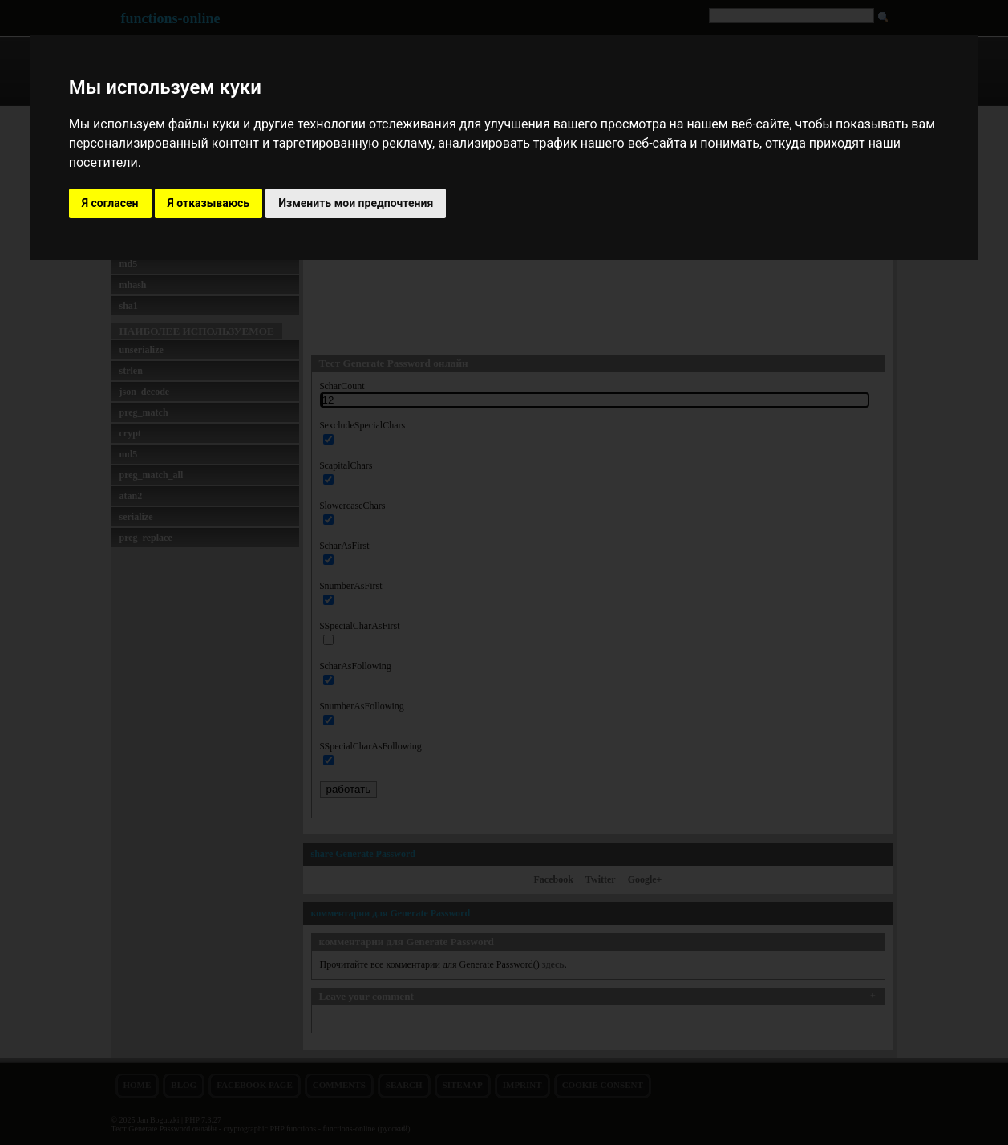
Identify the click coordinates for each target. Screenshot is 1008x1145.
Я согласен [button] (110, 203)
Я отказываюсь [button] (209, 203)
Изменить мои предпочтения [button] (355, 203)
